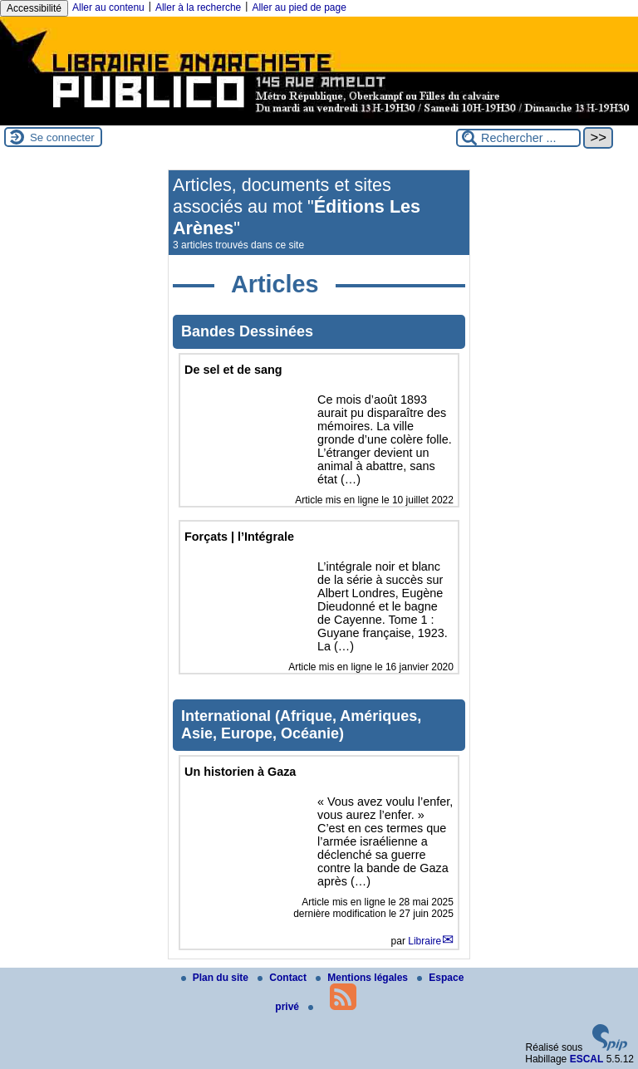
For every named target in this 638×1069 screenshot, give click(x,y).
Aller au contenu (108, 7)
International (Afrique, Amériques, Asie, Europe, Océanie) (301, 725)
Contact (283, 977)
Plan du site (216, 977)
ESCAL (587, 1059)
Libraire (424, 941)
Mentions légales (363, 977)
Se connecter (62, 137)
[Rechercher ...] (518, 138)
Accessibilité (34, 8)
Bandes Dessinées (247, 331)
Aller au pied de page (299, 7)
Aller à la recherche (198, 7)
